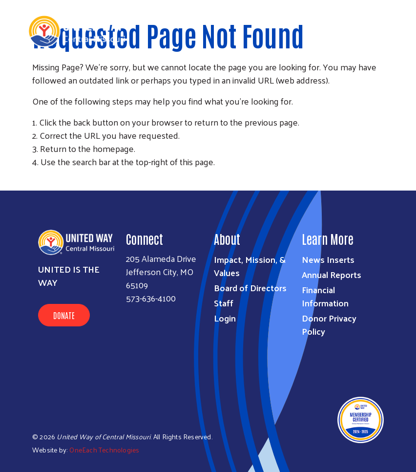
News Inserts (328, 259)
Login (225, 317)
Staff (223, 302)
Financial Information (325, 296)
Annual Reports (331, 274)
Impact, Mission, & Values (250, 266)
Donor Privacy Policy (329, 324)
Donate (64, 315)
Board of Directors (250, 287)
